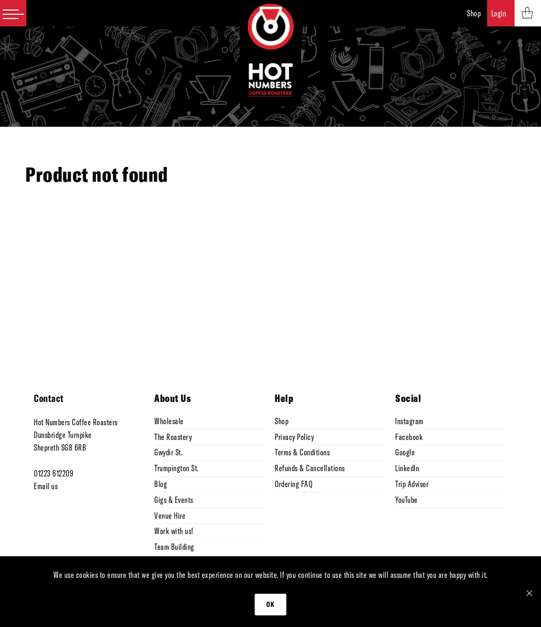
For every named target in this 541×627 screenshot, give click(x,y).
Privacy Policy (294, 437)
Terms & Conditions (302, 452)
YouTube (406, 499)
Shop (474, 13)
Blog (160, 484)
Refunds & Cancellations (310, 468)
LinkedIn (407, 468)
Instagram (409, 421)
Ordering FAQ (293, 484)
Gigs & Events (173, 499)
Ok (270, 604)
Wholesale (169, 421)
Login (499, 13)
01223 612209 (53, 473)
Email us (46, 486)
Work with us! (173, 531)
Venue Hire (169, 515)
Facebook (409, 437)
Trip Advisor (411, 484)
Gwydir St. (168, 452)
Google (405, 452)
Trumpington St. (176, 468)
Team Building (174, 546)
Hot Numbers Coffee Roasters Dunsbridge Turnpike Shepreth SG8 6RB (76, 435)
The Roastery (173, 437)
